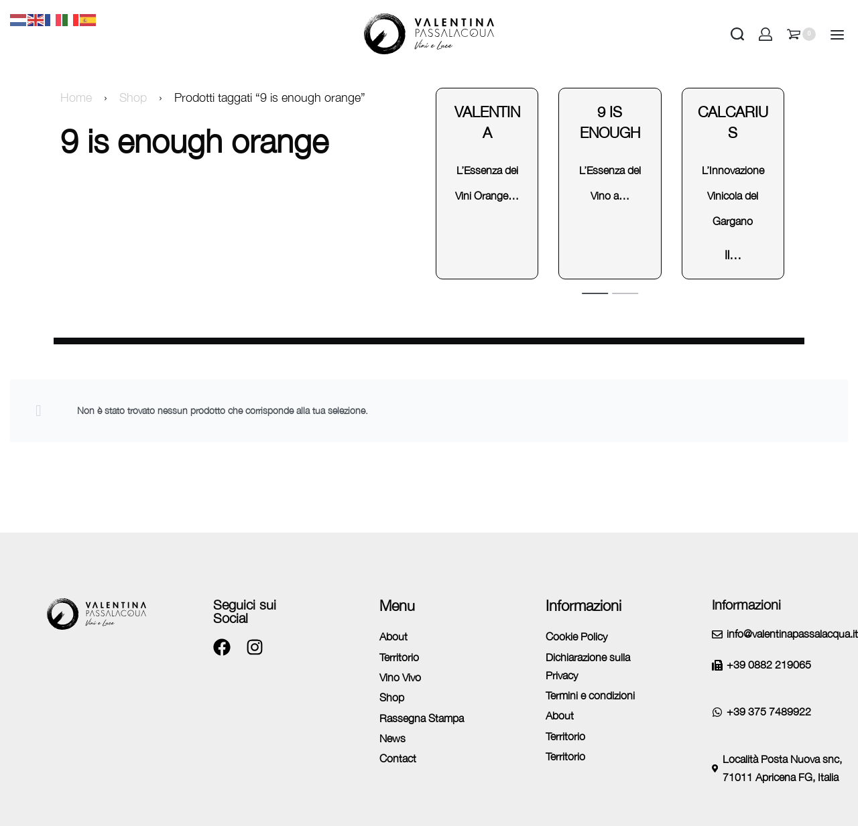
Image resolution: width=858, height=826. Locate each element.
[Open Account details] (765, 34)
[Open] (837, 34)
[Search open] (737, 34)
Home (76, 97)
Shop (133, 97)
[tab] (595, 292)
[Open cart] (801, 34)
